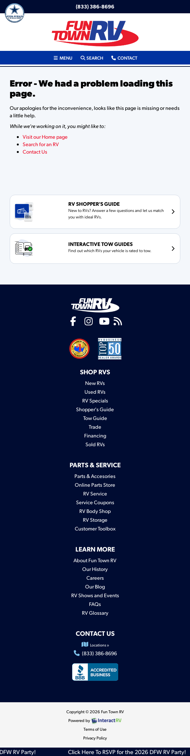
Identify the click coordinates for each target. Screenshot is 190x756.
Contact (123, 57)
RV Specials (95, 400)
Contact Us (35, 151)
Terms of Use (95, 729)
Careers (95, 577)
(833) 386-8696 (95, 6)
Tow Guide (95, 417)
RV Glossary (95, 612)
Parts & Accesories (95, 475)
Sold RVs (95, 444)
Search (92, 57)
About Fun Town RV (95, 560)
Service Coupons (95, 502)
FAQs (95, 603)
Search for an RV (41, 144)
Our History (95, 568)
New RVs (95, 382)
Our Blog (95, 586)
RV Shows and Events (95, 595)
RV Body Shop (95, 510)
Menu (64, 57)
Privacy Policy (95, 737)
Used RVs (95, 391)
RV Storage (95, 519)
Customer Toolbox (95, 528)
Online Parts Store (95, 484)
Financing (95, 435)
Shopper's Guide (95, 409)
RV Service (95, 493)
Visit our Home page (45, 136)
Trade (95, 426)
